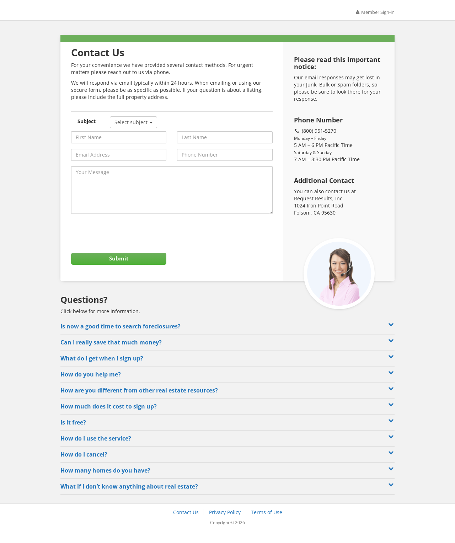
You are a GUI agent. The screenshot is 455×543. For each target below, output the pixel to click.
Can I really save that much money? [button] (227, 350)
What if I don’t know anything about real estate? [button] (227, 494)
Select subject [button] (133, 126)
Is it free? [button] (227, 430)
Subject (86, 125)
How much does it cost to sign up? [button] (227, 414)
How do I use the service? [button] (227, 446)
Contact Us (186, 521)
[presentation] (125, 238)
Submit (118, 265)
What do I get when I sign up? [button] (227, 366)
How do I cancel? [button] (227, 462)
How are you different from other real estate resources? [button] (227, 398)
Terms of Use (266, 521)
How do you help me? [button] (227, 382)
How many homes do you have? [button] (227, 478)
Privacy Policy (225, 521)
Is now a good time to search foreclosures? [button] (227, 334)
